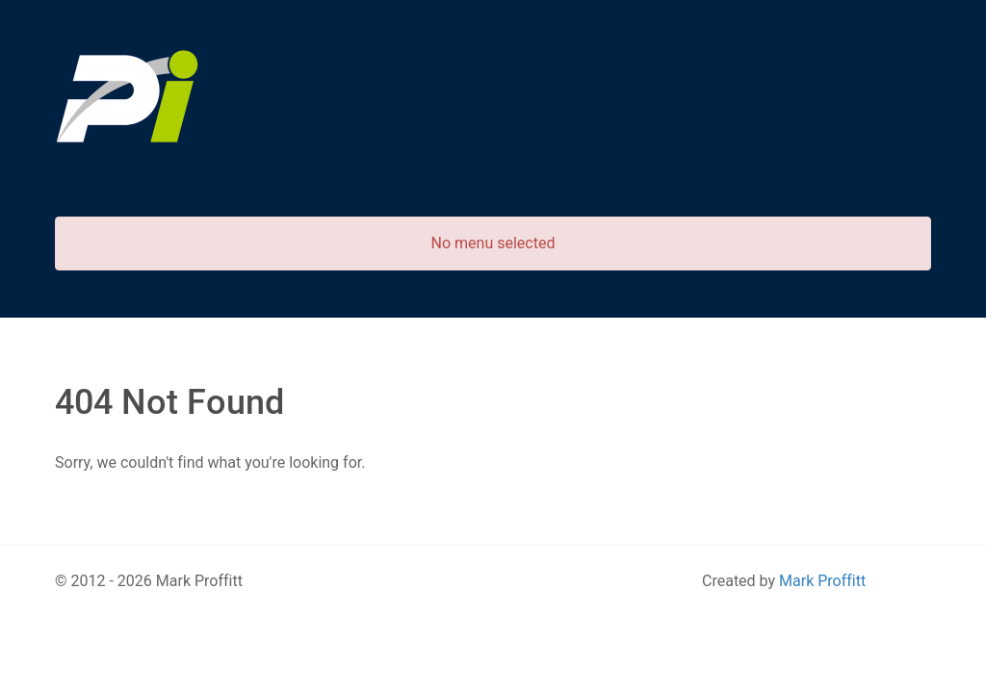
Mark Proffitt (822, 581)
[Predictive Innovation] (127, 96)
